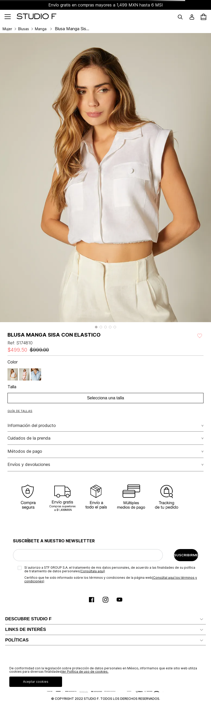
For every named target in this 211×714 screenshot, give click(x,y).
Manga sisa (41, 29)
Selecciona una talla (105, 398)
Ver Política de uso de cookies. (84, 671)
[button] (96, 327)
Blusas (23, 29)
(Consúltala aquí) (92, 571)
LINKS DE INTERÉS (25, 629)
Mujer (7, 29)
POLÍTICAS (17, 640)
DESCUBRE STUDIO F (28, 618)
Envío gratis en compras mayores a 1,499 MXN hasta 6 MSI (105, 5)
